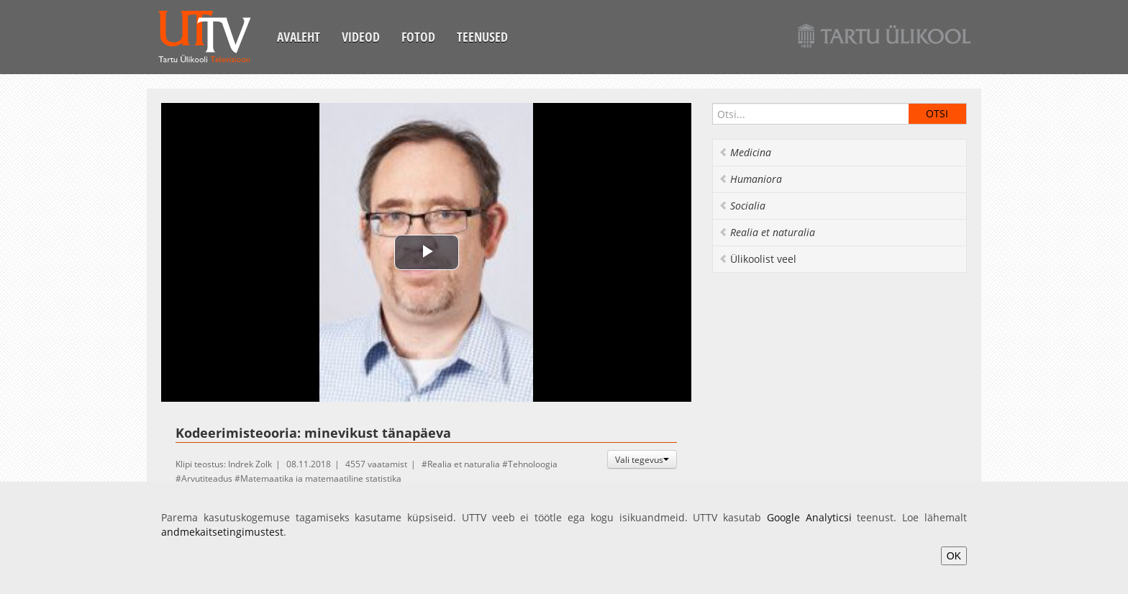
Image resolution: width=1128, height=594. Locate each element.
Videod (361, 36)
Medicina (745, 152)
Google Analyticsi (809, 517)
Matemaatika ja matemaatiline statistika (320, 478)
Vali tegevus (642, 459)
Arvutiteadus (206, 478)
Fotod (418, 36)
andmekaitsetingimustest (222, 532)
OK (954, 556)
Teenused (482, 36)
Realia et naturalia (463, 464)
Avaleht (298, 36)
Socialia (742, 205)
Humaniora (750, 179)
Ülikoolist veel (757, 259)
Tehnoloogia (533, 464)
